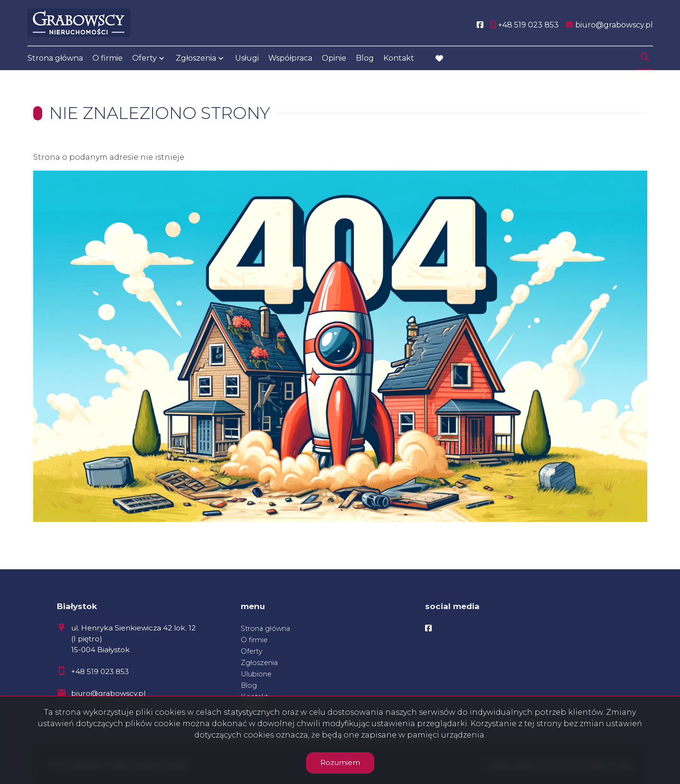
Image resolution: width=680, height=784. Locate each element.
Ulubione (256, 674)
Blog (365, 58)
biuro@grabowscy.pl (108, 693)
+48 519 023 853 (100, 671)
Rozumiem (340, 762)
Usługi (247, 58)
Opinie (334, 58)
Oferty (144, 58)
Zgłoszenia (196, 58)
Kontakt (398, 58)
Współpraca (290, 58)
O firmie (107, 58)
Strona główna (55, 58)
